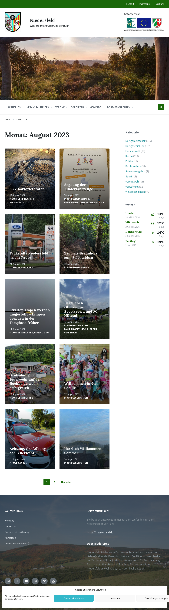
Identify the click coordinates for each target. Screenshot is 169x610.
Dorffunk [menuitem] (160, 3)
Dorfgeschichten (22, 267)
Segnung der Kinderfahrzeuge (78, 187)
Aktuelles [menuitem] (14, 107)
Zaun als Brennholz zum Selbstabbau (80, 255)
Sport (93, 329)
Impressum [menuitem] (144, 3)
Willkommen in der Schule (80, 385)
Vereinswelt (17, 202)
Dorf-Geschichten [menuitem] (118, 107)
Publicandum (19, 462)
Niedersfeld (43, 20)
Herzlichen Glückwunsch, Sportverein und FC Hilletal (80, 309)
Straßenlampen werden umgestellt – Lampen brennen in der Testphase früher (30, 316)
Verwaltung (41, 332)
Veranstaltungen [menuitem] (38, 107)
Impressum (11, 526)
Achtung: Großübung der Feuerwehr (28, 451)
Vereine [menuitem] (60, 107)
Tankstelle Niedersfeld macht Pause (29, 255)
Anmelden (10, 537)
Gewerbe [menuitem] (95, 107)
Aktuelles (21, 119)
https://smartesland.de (100, 532)
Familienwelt (72, 202)
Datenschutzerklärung (17, 532)
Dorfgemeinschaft (23, 198)
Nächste (66, 482)
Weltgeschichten (135, 191)
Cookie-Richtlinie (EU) (17, 543)
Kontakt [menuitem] (130, 3)
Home (7, 119)
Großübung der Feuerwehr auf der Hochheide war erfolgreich (25, 381)
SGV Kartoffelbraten (27, 189)
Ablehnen (115, 598)
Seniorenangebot (135, 171)
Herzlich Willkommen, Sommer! (83, 451)
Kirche (85, 202)
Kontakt (9, 520)
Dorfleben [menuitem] (77, 107)
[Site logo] (13, 31)
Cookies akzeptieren (74, 598)
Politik (129, 161)
